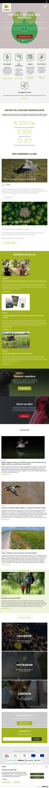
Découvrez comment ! (10, 243)
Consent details (6, 782)
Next (48, 26)
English (4, 766)
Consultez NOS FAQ (24, 723)
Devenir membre (24, 388)
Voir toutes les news (24, 617)
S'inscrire (36, 739)
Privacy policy (16, 782)
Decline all (37, 777)
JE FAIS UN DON (8, 197)
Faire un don (24, 416)
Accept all (37, 774)
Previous (0, 26)
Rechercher (47, 1)
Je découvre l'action (24, 36)
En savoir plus (6, 291)
